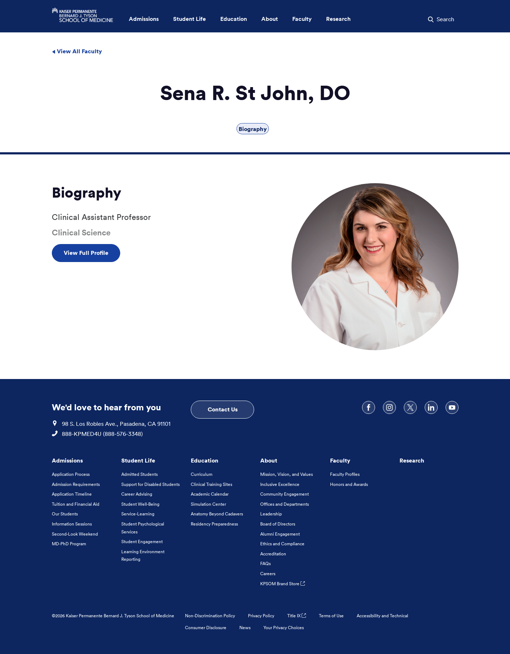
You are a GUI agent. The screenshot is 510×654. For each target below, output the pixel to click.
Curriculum (201, 474)
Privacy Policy (261, 616)
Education (204, 460)
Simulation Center (208, 504)
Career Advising (136, 494)
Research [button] (338, 19)
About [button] (269, 19)
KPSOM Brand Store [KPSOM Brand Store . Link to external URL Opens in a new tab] (282, 584)
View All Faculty (77, 51)
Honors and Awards (349, 484)
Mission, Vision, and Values (286, 474)
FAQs (265, 563)
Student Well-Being (140, 504)
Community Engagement (284, 494)
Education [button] (233, 19)
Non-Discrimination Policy (210, 616)
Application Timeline (72, 494)
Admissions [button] (144, 19)
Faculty (340, 460)
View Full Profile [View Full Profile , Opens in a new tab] (86, 253)
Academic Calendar (210, 494)
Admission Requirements (76, 484)
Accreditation (273, 554)
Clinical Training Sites (211, 484)
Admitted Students (139, 474)
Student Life (138, 460)
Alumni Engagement (280, 534)
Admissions (67, 460)
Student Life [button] (189, 19)
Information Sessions (72, 524)
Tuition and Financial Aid (75, 504)
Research (412, 460)
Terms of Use (331, 616)
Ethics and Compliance (282, 544)
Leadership (271, 514)
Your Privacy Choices (283, 627)
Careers (267, 573)
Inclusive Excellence (279, 484)
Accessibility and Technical (382, 616)
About (268, 460)
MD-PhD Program (69, 544)
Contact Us (223, 409)
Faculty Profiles (345, 474)
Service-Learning (137, 514)
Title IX (296, 616)
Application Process (71, 474)
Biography (253, 129)
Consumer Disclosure (205, 627)
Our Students (65, 514)
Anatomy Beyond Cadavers (217, 514)
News (245, 627)
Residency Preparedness (214, 524)
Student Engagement (142, 541)
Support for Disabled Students (150, 484)
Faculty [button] (302, 19)
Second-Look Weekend (75, 534)
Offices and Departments (284, 504)
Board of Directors (277, 524)
